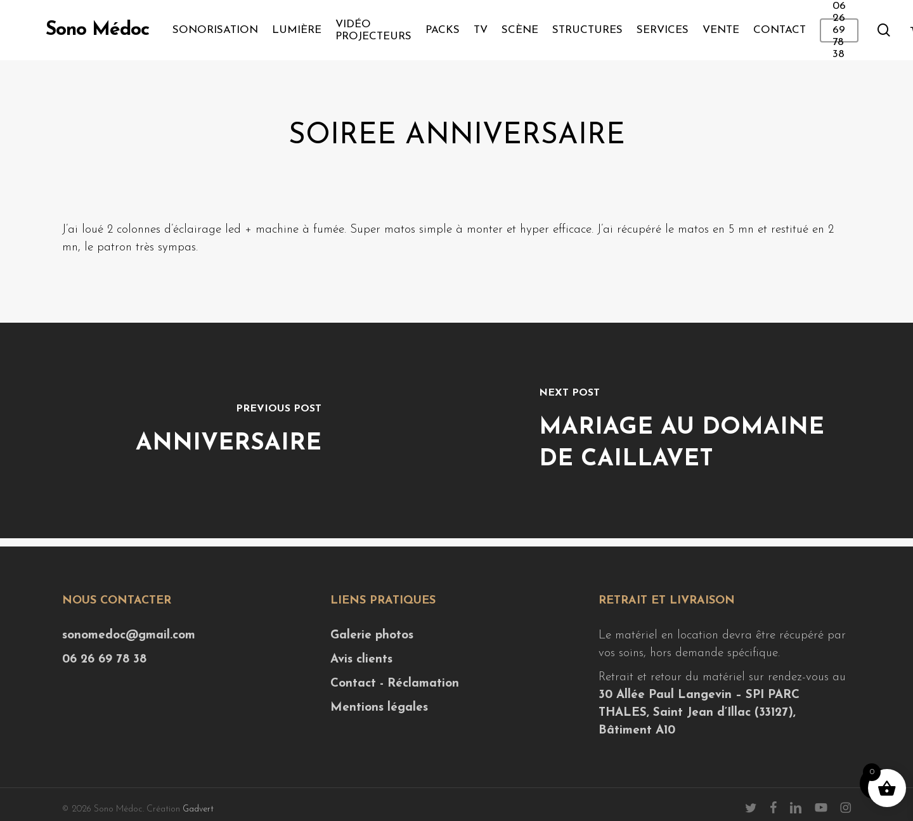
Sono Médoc (97, 30)
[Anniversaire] (228, 430)
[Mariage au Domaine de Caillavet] (684, 430)
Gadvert (198, 809)
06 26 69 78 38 (104, 660)
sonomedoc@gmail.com (128, 636)
